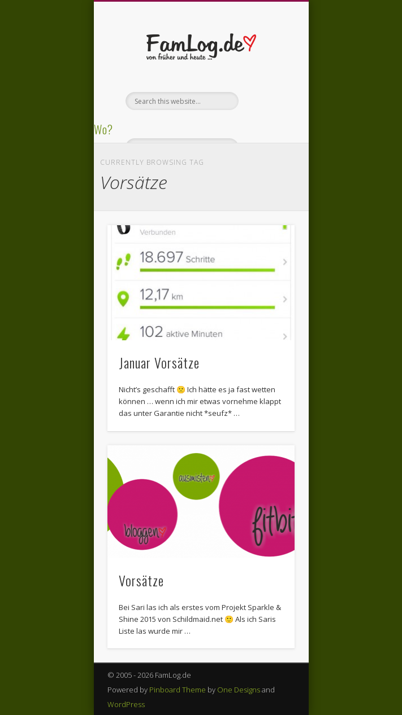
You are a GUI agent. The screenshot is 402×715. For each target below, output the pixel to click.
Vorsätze (141, 580)
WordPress (126, 704)
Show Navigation (267, 101)
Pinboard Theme (177, 690)
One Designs (238, 690)
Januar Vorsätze (159, 362)
